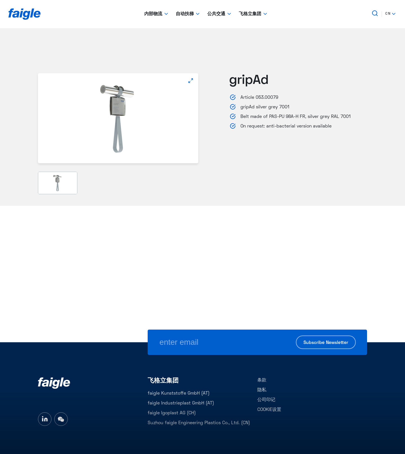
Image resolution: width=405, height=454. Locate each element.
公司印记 (266, 400)
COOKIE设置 (269, 410)
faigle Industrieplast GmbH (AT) (181, 403)
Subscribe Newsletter (325, 343)
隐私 (261, 390)
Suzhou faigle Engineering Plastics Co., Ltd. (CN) (199, 423)
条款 (261, 380)
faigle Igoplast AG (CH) (172, 413)
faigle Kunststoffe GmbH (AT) (179, 393)
